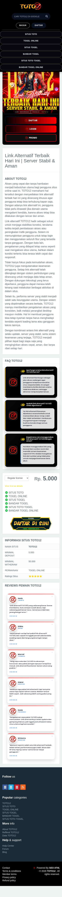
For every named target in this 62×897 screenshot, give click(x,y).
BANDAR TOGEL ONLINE (31, 67)
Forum (5, 849)
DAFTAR (31, 120)
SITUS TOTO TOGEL (31, 61)
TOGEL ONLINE (31, 41)
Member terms (9, 874)
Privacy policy (9, 877)
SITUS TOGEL (31, 47)
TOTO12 (6, 803)
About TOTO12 (9, 829)
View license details (14, 486)
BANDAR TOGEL (31, 54)
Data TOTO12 (9, 835)
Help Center (8, 846)
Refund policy (9, 880)
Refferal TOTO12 (10, 832)
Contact (6, 868)
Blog (4, 852)
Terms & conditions (11, 871)
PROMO (31, 137)
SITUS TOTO (31, 34)
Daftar (39, 25)
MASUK (23, 25)
